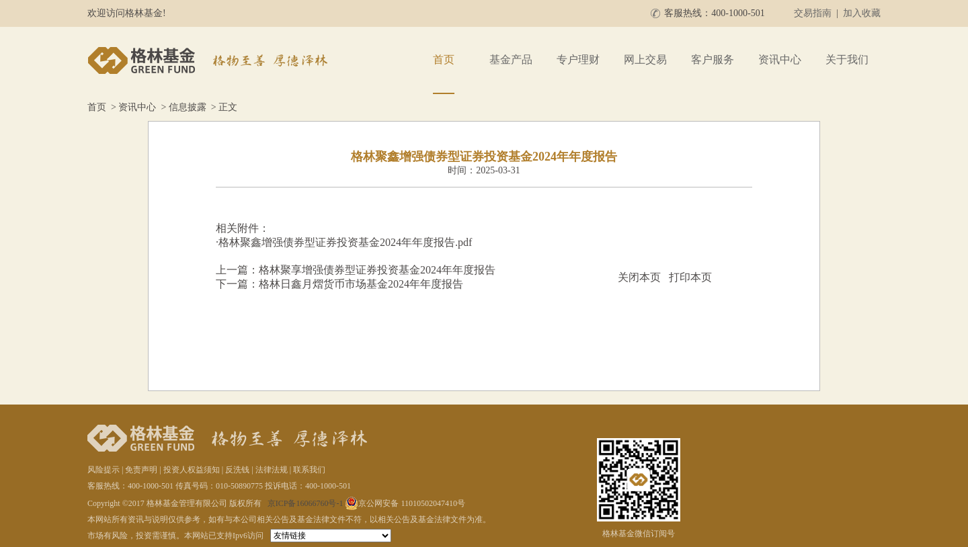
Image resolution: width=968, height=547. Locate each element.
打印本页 (690, 277)
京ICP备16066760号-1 (306, 503)
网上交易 (645, 59)
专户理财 (578, 59)
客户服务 (712, 59)
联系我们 (309, 469)
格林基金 (209, 60)
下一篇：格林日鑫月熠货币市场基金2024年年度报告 (339, 284)
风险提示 (103, 469)
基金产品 (510, 59)
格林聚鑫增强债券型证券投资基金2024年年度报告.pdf (345, 242)
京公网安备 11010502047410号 (405, 503)
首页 (443, 59)
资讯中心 (779, 59)
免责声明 (141, 469)
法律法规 (271, 469)
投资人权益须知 (191, 469)
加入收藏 (862, 13)
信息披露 (187, 107)
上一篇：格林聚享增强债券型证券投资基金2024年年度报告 (355, 270)
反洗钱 (237, 469)
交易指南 (813, 13)
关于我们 (847, 59)
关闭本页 (639, 277)
